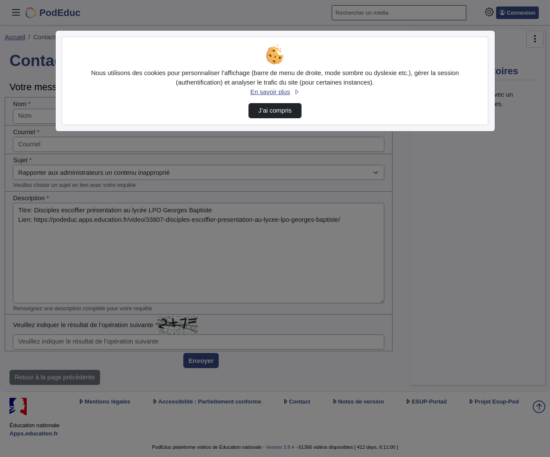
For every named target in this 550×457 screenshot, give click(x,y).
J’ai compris (275, 110)
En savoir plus (274, 92)
